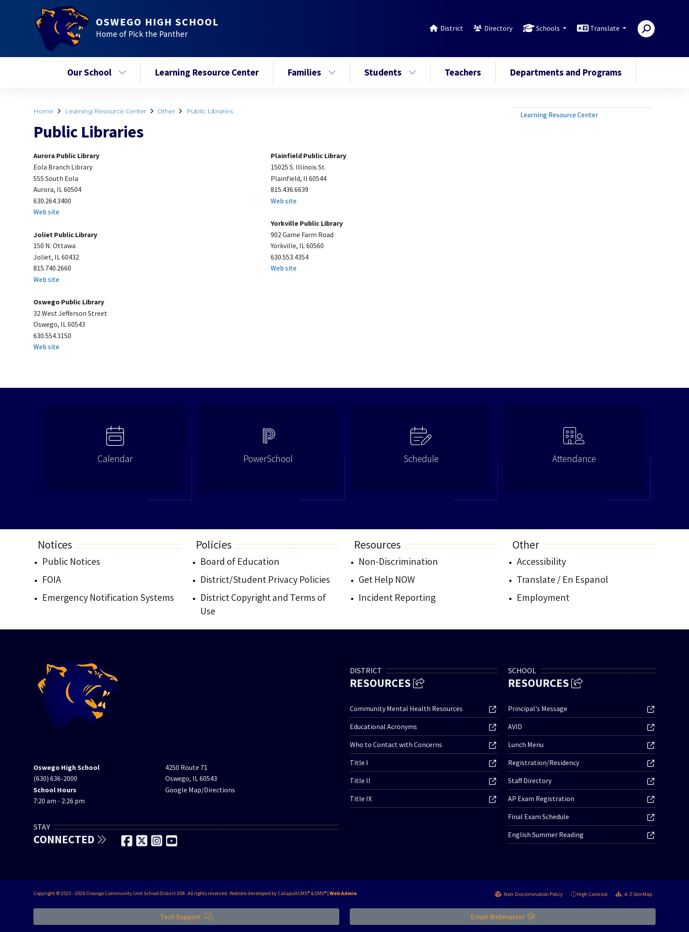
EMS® (320, 893)
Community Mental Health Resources (406, 708)
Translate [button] (605, 28)
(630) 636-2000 (55, 778)
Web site (46, 211)
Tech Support (186, 916)
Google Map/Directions (200, 789)
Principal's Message (537, 708)
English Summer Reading (546, 834)
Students (390, 72)
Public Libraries (209, 111)
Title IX (361, 798)
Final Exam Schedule (538, 816)
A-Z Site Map (634, 894)
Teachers (463, 72)
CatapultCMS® (294, 893)
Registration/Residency (543, 762)
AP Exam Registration (541, 798)
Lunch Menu (526, 744)
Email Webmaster (503, 916)
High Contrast (592, 894)
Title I (359, 762)
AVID (515, 726)
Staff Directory (529, 780)
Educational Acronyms (383, 726)
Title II (360, 780)
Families (311, 72)
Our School (96, 72)
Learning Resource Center (207, 72)
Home (43, 111)
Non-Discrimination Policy (529, 894)
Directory (498, 28)
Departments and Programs (566, 72)
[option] (115, 453)
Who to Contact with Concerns (396, 744)
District (451, 28)
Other (166, 111)
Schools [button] (548, 28)
